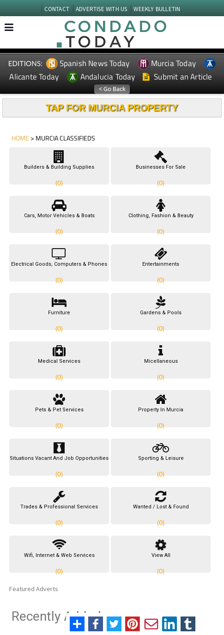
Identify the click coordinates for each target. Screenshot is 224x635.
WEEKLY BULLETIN (156, 9)
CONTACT (56, 9)
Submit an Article (177, 77)
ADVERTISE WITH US (101, 9)
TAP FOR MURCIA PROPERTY (112, 108)
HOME (20, 138)
